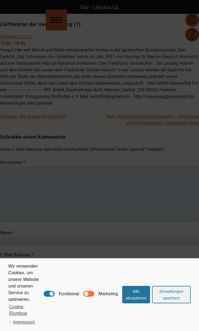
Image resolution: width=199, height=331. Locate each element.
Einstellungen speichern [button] (171, 294)
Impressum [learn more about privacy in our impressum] (24, 322)
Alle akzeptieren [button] (136, 294)
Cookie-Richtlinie (18, 310)
